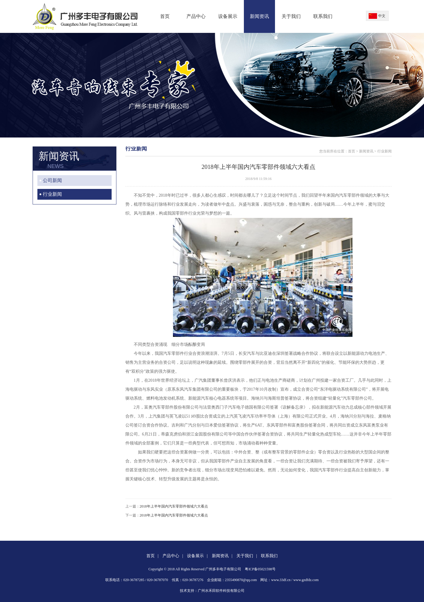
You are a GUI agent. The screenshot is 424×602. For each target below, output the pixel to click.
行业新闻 (52, 194)
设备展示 (227, 16)
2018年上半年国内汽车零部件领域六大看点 (174, 506)
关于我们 (291, 16)
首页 (165, 16)
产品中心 (196, 16)
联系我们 (322, 16)
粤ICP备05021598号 (260, 569)
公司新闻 (52, 180)
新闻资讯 (259, 16)
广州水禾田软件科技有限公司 (221, 591)
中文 (381, 16)
